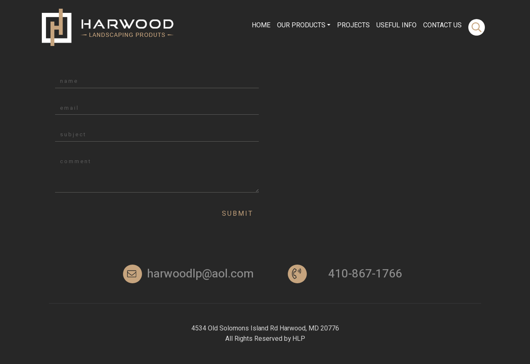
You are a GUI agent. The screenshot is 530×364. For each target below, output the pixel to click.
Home (261, 25)
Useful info (396, 25)
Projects (353, 25)
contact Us (442, 25)
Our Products (301, 25)
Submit (237, 214)
